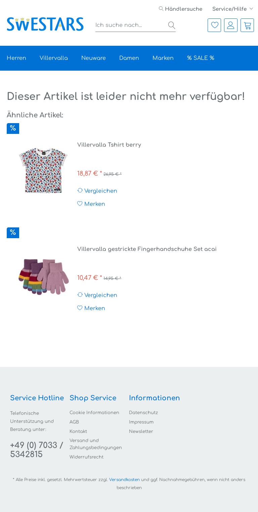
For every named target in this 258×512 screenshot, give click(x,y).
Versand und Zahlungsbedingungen (96, 444)
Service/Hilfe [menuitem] (230, 9)
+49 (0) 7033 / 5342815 (36, 450)
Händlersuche (180, 9)
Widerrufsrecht (86, 457)
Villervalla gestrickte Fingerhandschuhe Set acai (147, 249)
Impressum (141, 422)
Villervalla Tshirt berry (109, 145)
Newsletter (141, 431)
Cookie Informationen (94, 412)
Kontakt (78, 431)
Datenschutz (143, 412)
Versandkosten (124, 479)
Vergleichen (97, 191)
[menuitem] (180, 9)
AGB (74, 422)
